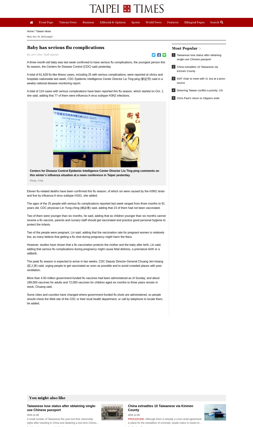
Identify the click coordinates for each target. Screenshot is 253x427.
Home (30, 31)
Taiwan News (43, 31)
